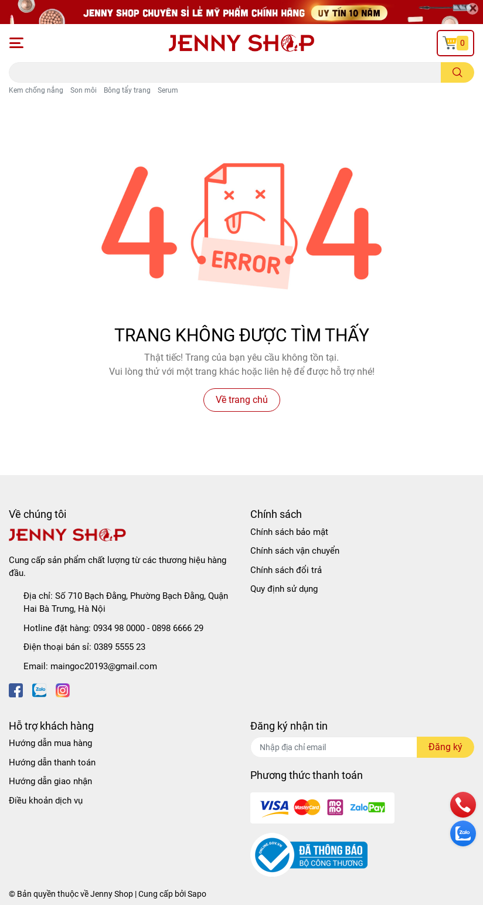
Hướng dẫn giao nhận (50, 781)
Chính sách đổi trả (286, 570)
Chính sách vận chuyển (294, 550)
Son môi (83, 90)
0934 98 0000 (119, 628)
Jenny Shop (111, 894)
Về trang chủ (242, 399)
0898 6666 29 (177, 628)
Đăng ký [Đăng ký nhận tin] (445, 747)
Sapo (197, 894)
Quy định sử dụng (284, 589)
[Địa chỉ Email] (362, 747)
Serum (168, 90)
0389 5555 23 (119, 647)
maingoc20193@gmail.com (103, 666)
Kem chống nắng (36, 90)
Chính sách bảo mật (289, 532)
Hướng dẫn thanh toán (52, 762)
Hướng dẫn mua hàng (50, 743)
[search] (457, 72)
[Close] (472, 9)
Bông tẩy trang (127, 90)
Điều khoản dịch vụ (46, 800)
